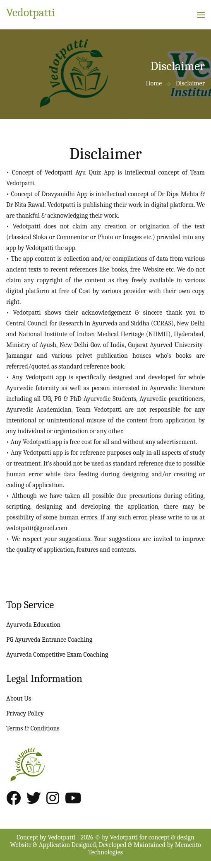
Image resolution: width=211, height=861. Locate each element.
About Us (18, 698)
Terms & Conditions (33, 728)
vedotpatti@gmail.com (36, 528)
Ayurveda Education (33, 624)
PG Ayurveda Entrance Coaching (49, 639)
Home (154, 83)
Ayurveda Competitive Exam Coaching (57, 654)
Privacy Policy (25, 713)
